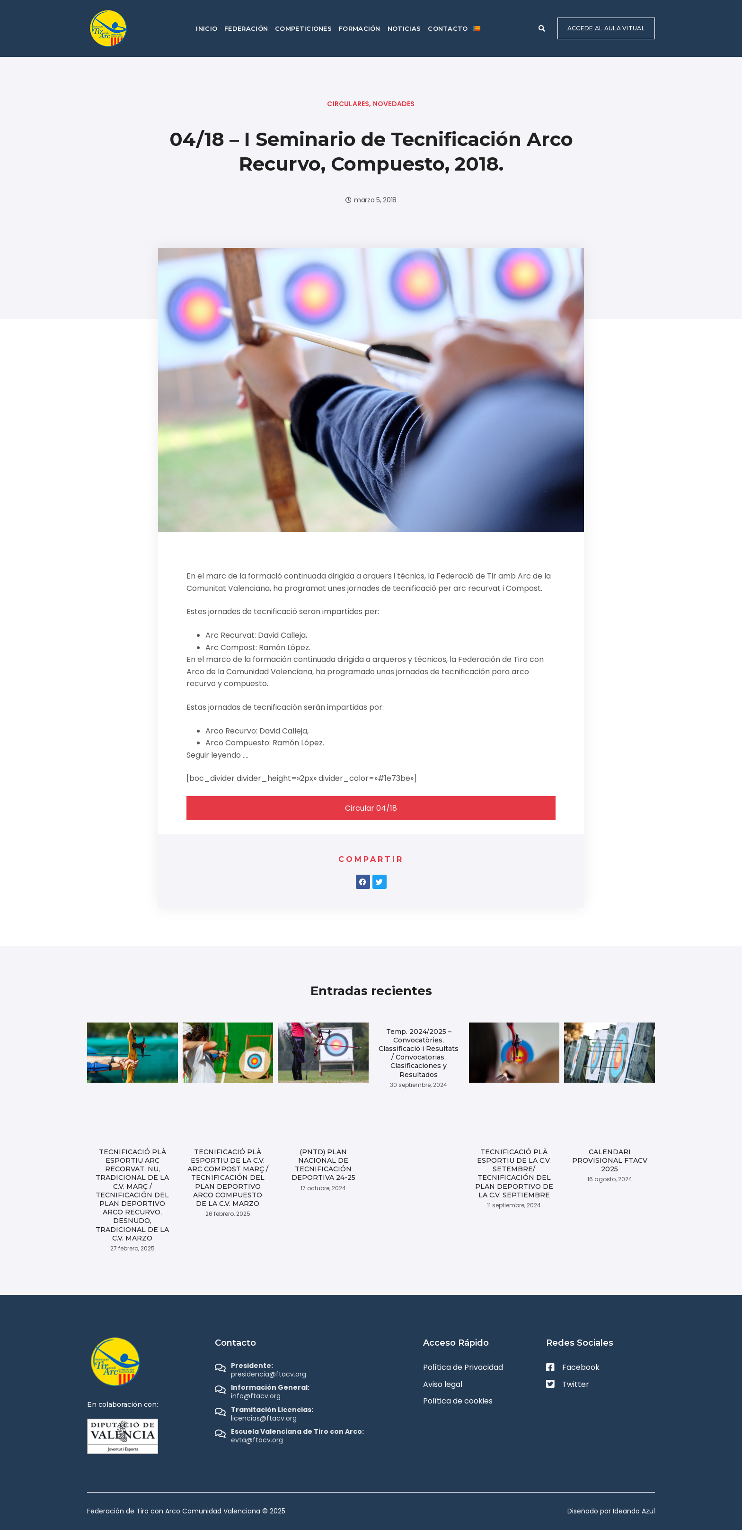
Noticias (404, 28)
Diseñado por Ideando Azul (611, 1511)
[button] (542, 28)
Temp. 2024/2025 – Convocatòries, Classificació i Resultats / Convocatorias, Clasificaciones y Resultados (419, 1053)
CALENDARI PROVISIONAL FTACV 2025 (609, 1160)
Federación (246, 28)
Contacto (448, 28)
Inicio (206, 28)
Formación (359, 28)
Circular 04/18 (371, 808)
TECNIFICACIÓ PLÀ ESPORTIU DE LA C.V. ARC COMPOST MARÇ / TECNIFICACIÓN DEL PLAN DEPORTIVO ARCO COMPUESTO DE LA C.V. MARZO (227, 1178)
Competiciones (303, 28)
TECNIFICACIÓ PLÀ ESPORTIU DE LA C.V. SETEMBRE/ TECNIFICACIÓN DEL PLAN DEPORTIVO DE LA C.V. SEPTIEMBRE (514, 1173)
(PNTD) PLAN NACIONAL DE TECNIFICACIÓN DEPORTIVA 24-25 (323, 1165)
